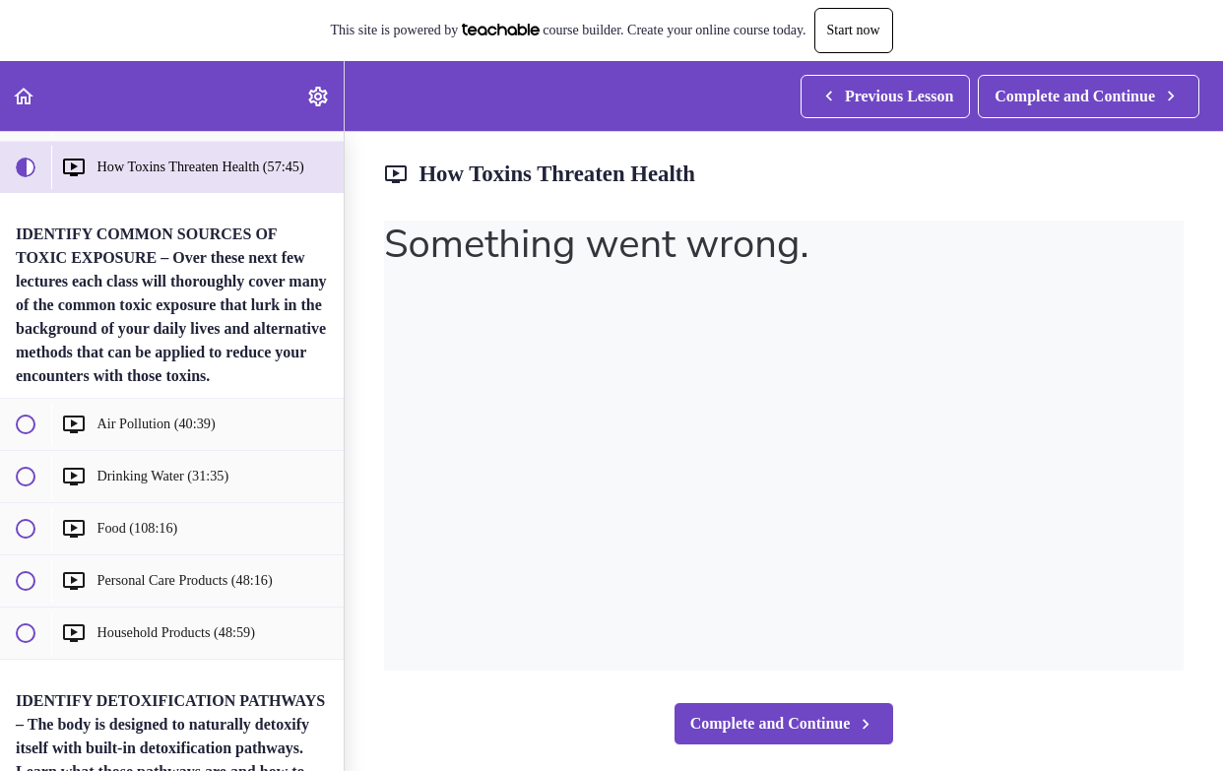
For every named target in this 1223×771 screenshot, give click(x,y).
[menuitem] (319, 96)
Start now (853, 30)
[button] (24, 96)
